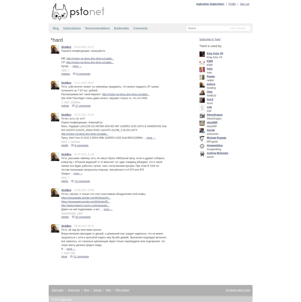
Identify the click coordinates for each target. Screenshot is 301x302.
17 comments (81, 105)
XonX (210, 99)
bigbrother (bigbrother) (210, 4)
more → (77, 66)
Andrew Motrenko (217, 153)
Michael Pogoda (216, 137)
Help (108, 290)
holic (210, 68)
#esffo (64, 145)
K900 (210, 61)
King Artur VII (215, 53)
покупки (75, 141)
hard (63, 70)
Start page (58, 290)
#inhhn (65, 217)
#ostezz (65, 73)
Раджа (211, 76)
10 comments (81, 217)
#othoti (65, 105)
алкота (211, 84)
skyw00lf (212, 122)
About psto (74, 290)
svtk (209, 107)
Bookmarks (121, 28)
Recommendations (97, 28)
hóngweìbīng (215, 145)
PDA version (122, 290)
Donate (97, 290)
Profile (232, 4)
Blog (56, 28)
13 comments (80, 181)
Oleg (210, 91)
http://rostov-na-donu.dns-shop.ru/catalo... (90, 58)
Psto (63, 299)
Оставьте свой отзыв (238, 290)
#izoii (64, 256)
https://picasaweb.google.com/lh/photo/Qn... (86, 197)
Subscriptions (72, 28)
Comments (140, 28)
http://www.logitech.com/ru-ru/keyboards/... (85, 205)
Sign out (244, 4)
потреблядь (68, 213)
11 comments (79, 256)
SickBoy (66, 47)
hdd (73, 252)
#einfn (64, 181)
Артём (211, 130)
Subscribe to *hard (209, 39)
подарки (76, 102)
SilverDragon (215, 114)
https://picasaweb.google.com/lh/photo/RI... (85, 201)
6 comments (81, 73)
